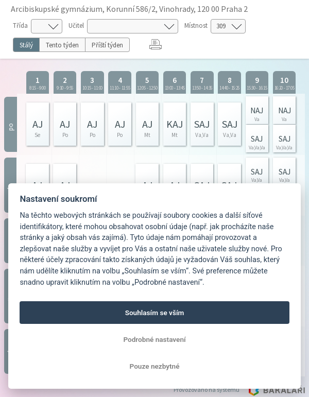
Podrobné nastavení (154, 339)
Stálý (26, 45)
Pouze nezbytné (155, 366)
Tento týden (62, 45)
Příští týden (107, 45)
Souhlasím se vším (154, 312)
